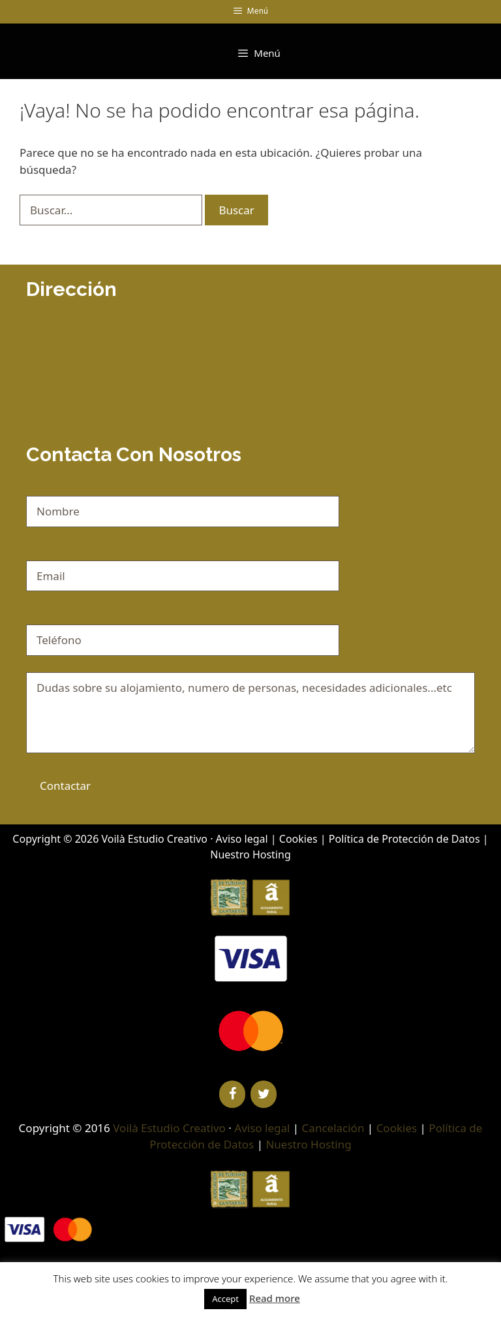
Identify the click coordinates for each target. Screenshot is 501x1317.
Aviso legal (242, 839)
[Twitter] (263, 1094)
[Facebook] (232, 1094)
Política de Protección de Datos (404, 839)
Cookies (298, 839)
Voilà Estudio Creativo (154, 839)
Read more (274, 1298)
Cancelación (333, 1127)
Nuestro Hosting (250, 854)
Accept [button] (225, 1299)
